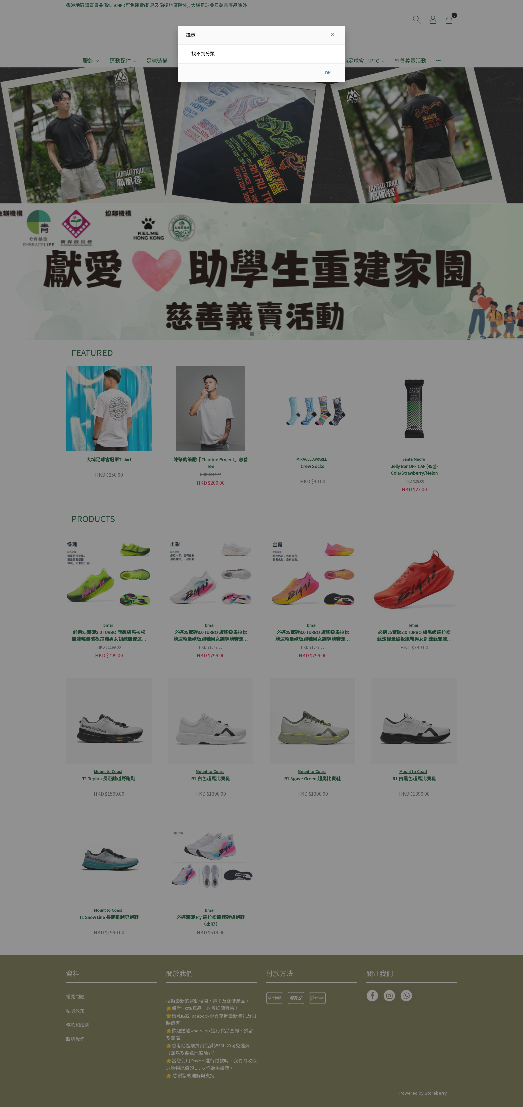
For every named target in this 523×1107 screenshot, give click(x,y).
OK (328, 73)
